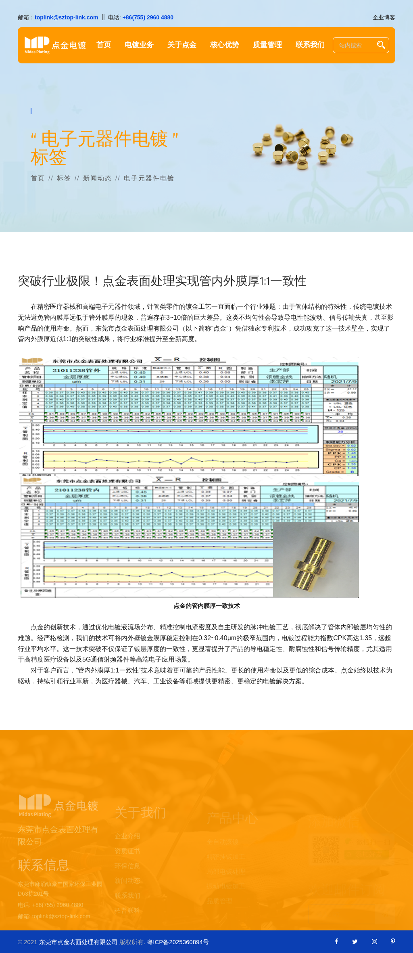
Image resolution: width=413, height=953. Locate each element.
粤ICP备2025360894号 (178, 941)
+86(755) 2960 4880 (148, 17)
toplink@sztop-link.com (66, 17)
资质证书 (127, 860)
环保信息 (127, 875)
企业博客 (384, 17)
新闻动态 (97, 178)
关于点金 (181, 45)
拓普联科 (127, 920)
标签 (64, 178)
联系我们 (310, 45)
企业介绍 (127, 845)
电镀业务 (139, 45)
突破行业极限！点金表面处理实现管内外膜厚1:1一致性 (162, 281)
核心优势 (224, 45)
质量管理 (267, 45)
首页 (103, 45)
